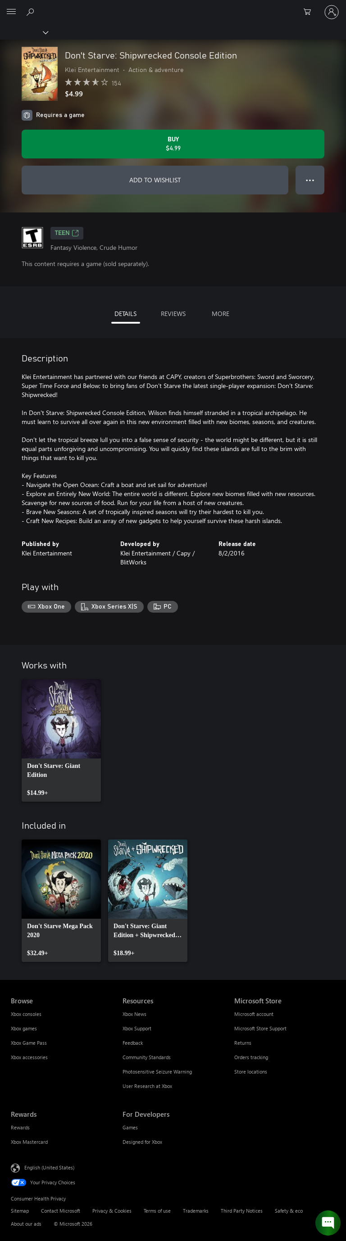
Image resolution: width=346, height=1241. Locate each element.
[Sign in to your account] (331, 12)
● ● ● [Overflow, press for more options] (310, 179)
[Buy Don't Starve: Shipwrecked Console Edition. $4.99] (173, 144)
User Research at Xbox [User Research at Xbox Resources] (147, 1086)
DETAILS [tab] (125, 313)
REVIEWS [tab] (173, 313)
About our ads (26, 1224)
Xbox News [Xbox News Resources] (134, 1014)
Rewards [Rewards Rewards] (20, 1127)
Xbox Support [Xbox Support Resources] (137, 1028)
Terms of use (157, 1211)
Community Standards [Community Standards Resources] (147, 1057)
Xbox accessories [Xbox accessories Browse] (29, 1057)
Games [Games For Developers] (130, 1127)
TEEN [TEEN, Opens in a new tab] (67, 233)
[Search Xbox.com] (31, 12)
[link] (61, 740)
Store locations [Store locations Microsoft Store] (250, 1071)
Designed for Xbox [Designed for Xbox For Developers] (142, 1142)
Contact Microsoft (60, 1211)
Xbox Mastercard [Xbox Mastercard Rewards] (29, 1142)
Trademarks (196, 1211)
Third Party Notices (242, 1211)
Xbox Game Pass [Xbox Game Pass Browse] (29, 1043)
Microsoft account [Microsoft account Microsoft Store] (253, 1014)
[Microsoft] (172, 6)
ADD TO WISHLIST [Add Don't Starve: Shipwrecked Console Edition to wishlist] (155, 180)
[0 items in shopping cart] (310, 12)
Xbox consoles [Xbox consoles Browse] (26, 1014)
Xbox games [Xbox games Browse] (24, 1028)
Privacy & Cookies (112, 1211)
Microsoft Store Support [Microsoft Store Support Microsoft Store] (260, 1028)
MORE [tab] (220, 313)
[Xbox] (24, 32)
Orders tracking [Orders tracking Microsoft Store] (251, 1057)
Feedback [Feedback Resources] (133, 1043)
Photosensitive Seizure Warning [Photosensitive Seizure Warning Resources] (157, 1071)
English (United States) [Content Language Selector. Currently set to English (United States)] (49, 1167)
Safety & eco (289, 1211)
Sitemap (20, 1211)
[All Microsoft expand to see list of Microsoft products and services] (11, 12)
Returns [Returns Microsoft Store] (242, 1043)
